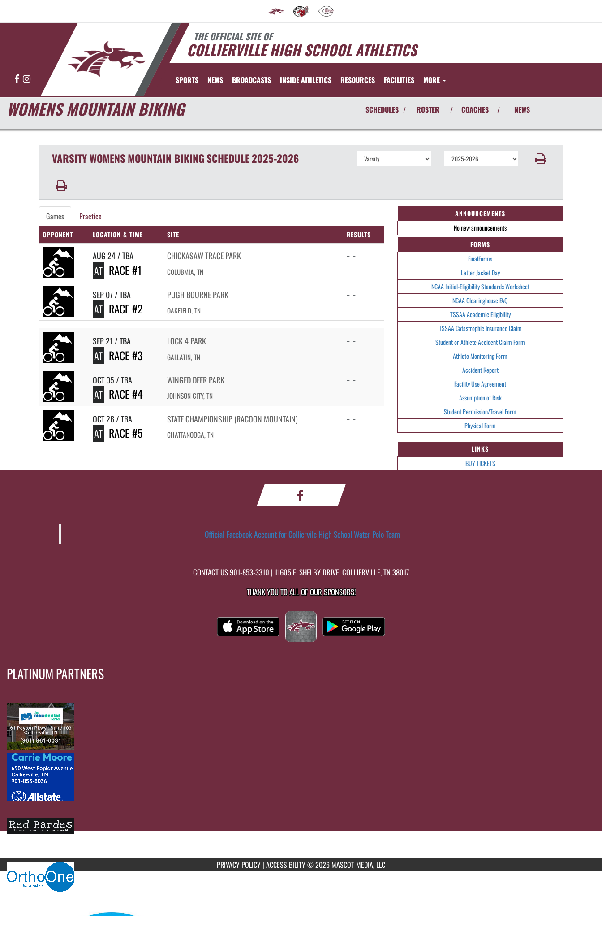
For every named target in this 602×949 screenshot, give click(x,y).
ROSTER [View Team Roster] (428, 109)
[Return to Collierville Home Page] (107, 59)
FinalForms (480, 258)
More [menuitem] (434, 79)
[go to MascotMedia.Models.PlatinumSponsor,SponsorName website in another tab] (301, 726)
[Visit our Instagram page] (26, 79)
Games (55, 216)
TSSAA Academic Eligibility (480, 314)
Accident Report (480, 369)
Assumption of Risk (480, 397)
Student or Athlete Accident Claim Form (480, 342)
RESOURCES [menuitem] (357, 79)
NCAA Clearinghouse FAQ (480, 300)
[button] (541, 158)
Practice (90, 216)
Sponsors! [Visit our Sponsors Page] (340, 591)
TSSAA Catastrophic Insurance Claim (480, 328)
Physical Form (480, 425)
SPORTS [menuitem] (187, 79)
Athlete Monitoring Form (480, 356)
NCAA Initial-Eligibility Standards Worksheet (480, 286)
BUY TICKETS (480, 463)
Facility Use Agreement (480, 383)
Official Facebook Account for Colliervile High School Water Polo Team (302, 534)
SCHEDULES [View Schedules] (382, 109)
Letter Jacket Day (480, 272)
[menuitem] (276, 11)
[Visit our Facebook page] (17, 79)
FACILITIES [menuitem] (399, 79)
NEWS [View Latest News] (522, 109)
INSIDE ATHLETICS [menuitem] (305, 79)
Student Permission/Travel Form (480, 411)
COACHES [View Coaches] (475, 109)
